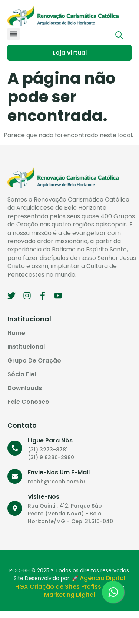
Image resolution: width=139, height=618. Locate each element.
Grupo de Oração (34, 361)
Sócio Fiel (21, 374)
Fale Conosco (28, 402)
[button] (13, 34)
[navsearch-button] (119, 35)
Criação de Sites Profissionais (74, 586)
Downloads (24, 388)
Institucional (26, 347)
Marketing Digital (69, 594)
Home (16, 333)
